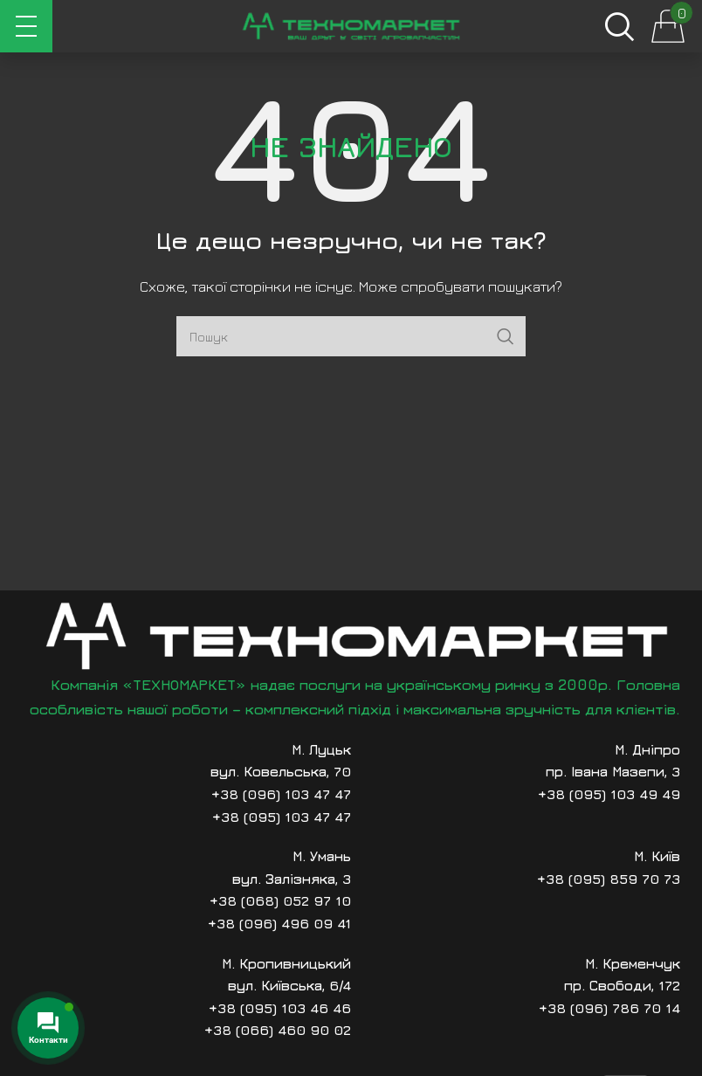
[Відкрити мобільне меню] (26, 26)
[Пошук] (619, 26)
